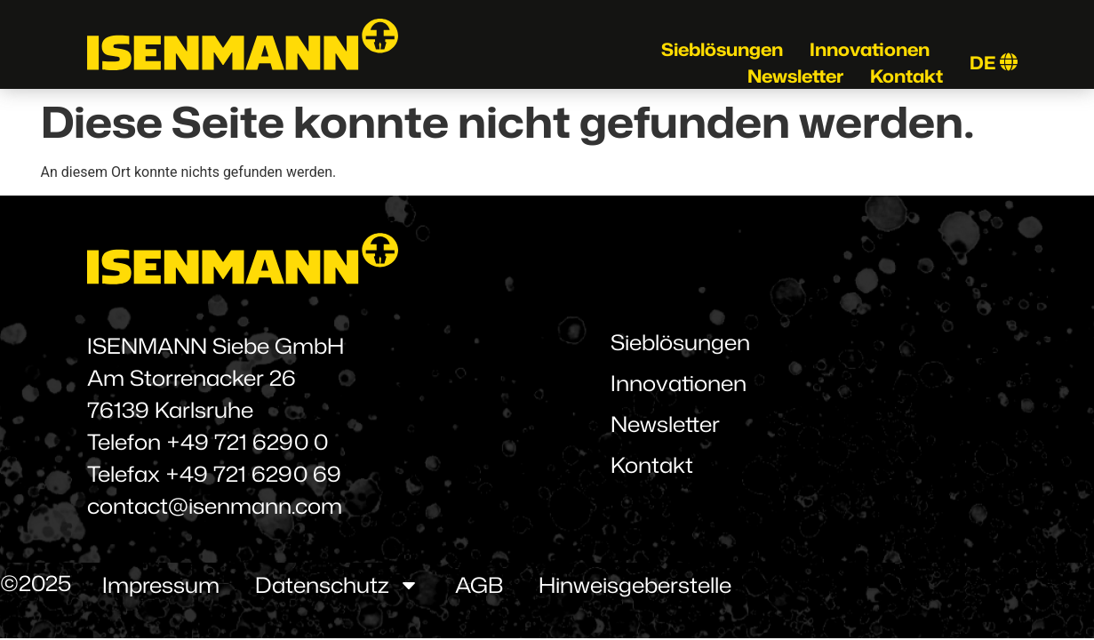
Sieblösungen (722, 48)
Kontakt (906, 75)
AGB (479, 585)
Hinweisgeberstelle (635, 585)
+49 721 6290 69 (253, 474)
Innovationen (870, 48)
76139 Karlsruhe (170, 410)
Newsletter (795, 75)
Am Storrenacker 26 (191, 378)
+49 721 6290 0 (247, 442)
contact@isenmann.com (214, 506)
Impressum (161, 585)
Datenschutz (337, 584)
